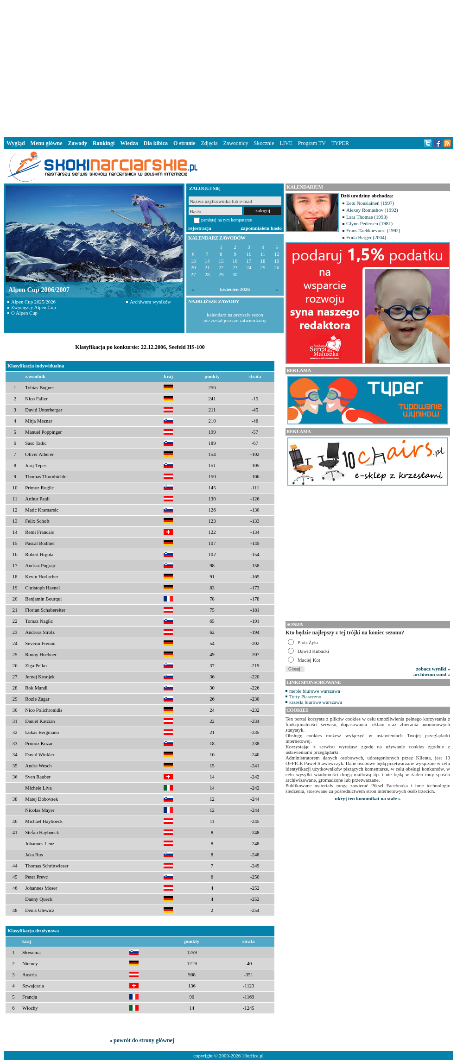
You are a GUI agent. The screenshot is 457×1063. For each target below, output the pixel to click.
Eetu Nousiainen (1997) (370, 203)
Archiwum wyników (150, 301)
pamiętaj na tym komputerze (226, 219)
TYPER (340, 143)
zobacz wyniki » (433, 668)
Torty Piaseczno (305, 696)
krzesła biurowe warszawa (315, 702)
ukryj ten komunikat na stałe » (368, 798)
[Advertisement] (228, 67)
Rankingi (103, 143)
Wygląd (15, 143)
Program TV (312, 143)
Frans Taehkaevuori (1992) (373, 230)
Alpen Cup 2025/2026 (33, 301)
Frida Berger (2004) (366, 237)
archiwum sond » (431, 674)
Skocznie (264, 143)
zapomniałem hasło (261, 228)
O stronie (184, 143)
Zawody (77, 143)
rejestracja (199, 228)
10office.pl (253, 1055)
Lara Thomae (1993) (366, 217)
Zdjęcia (209, 143)
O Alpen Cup (24, 313)
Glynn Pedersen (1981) (369, 223)
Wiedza (129, 143)
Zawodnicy (235, 143)
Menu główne (47, 143)
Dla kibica (156, 143)
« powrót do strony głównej (141, 1040)
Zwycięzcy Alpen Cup (33, 307)
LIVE (285, 143)
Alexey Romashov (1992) (372, 210)
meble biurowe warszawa (314, 691)
